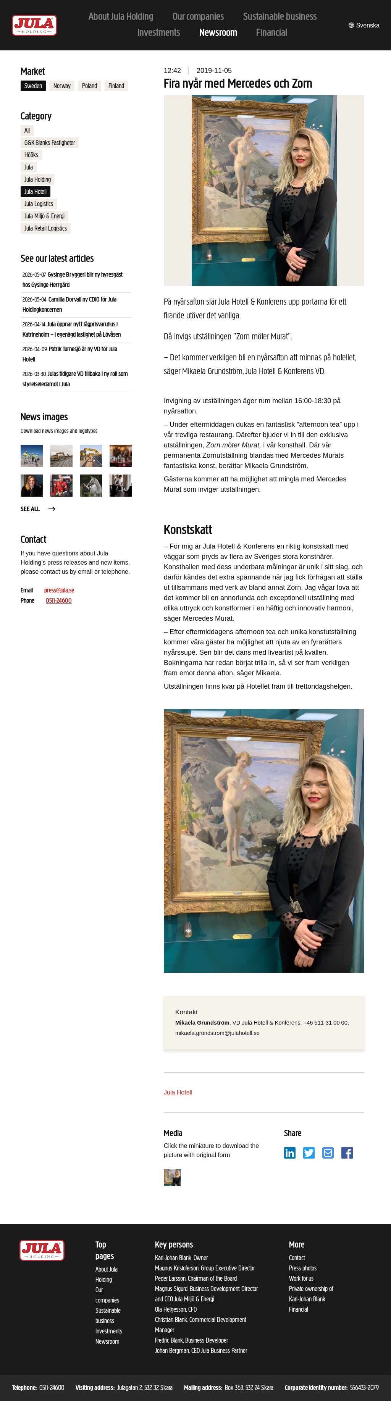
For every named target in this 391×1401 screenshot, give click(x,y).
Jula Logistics (38, 203)
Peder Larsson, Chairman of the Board (196, 1278)
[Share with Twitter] (309, 1152)
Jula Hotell (35, 191)
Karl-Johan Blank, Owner (181, 1257)
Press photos (303, 1268)
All (27, 130)
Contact (297, 1257)
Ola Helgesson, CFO (176, 1309)
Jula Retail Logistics (45, 228)
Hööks (31, 155)
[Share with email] (328, 1152)
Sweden (33, 85)
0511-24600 (59, 601)
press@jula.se (59, 590)
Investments (108, 1331)
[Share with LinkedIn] (290, 1152)
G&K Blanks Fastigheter (49, 142)
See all (39, 509)
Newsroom (107, 1341)
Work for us (301, 1278)
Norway (62, 85)
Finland (116, 85)
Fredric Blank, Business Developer (191, 1340)
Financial (298, 1309)
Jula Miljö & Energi (44, 216)
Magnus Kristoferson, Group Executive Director (205, 1268)
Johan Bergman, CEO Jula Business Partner (201, 1350)
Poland (89, 85)
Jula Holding (37, 179)
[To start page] (34, 25)
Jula (28, 167)
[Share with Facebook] (347, 1152)
